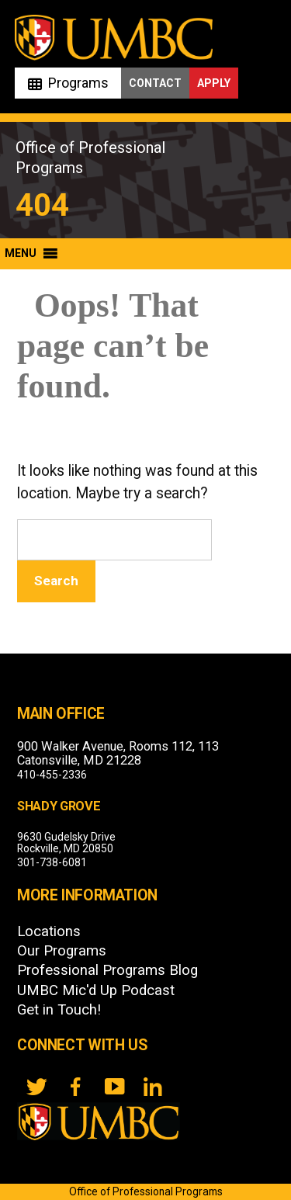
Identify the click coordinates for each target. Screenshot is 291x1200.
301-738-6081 (52, 862)
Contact (155, 83)
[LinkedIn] (152, 1086)
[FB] (75, 1086)
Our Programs (61, 950)
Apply (213, 83)
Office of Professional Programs (146, 1191)
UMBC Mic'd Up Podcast (96, 990)
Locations (49, 931)
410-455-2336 (52, 774)
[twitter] (36, 1086)
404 (42, 205)
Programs (78, 83)
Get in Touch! (59, 1009)
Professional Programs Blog (107, 970)
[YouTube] (114, 1086)
